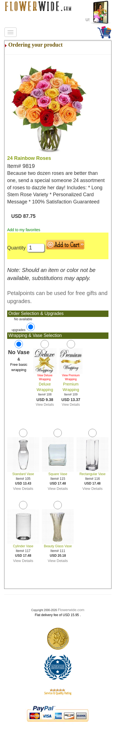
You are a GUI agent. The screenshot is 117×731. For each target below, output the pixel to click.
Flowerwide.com (71, 610)
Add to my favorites (23, 230)
